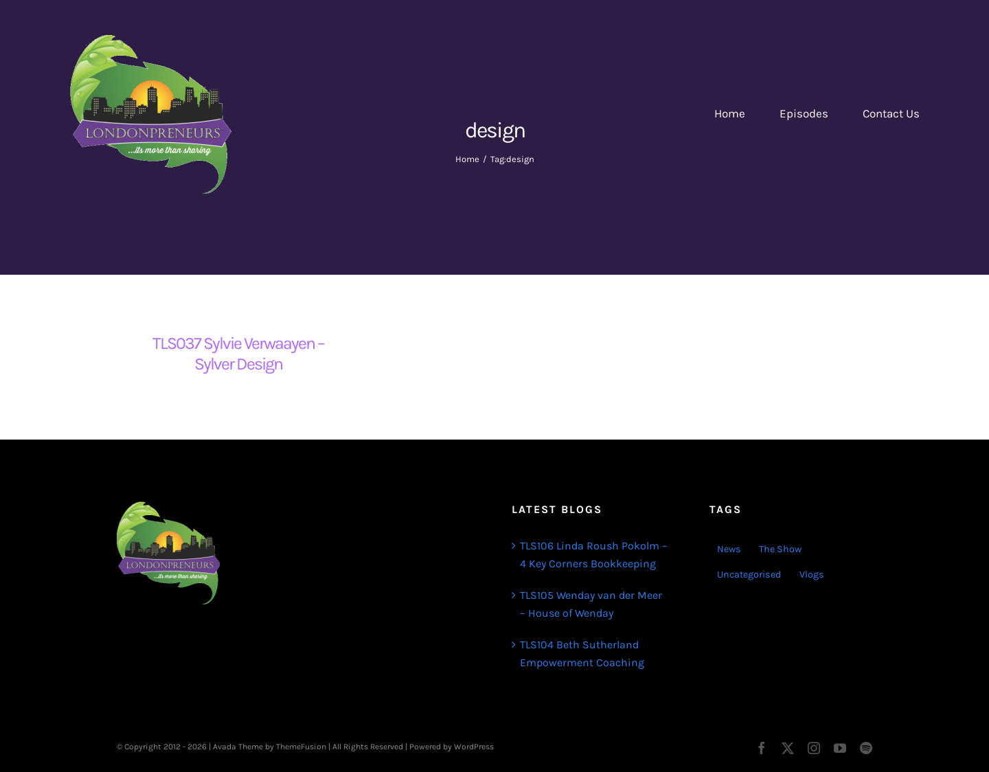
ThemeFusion (301, 746)
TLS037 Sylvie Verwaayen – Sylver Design (238, 353)
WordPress (474, 746)
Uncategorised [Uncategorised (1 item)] (749, 574)
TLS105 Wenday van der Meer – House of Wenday (591, 604)
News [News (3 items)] (729, 549)
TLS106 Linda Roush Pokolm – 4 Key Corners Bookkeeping (594, 554)
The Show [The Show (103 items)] (780, 549)
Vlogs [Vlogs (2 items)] (811, 574)
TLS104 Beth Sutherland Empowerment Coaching (582, 653)
